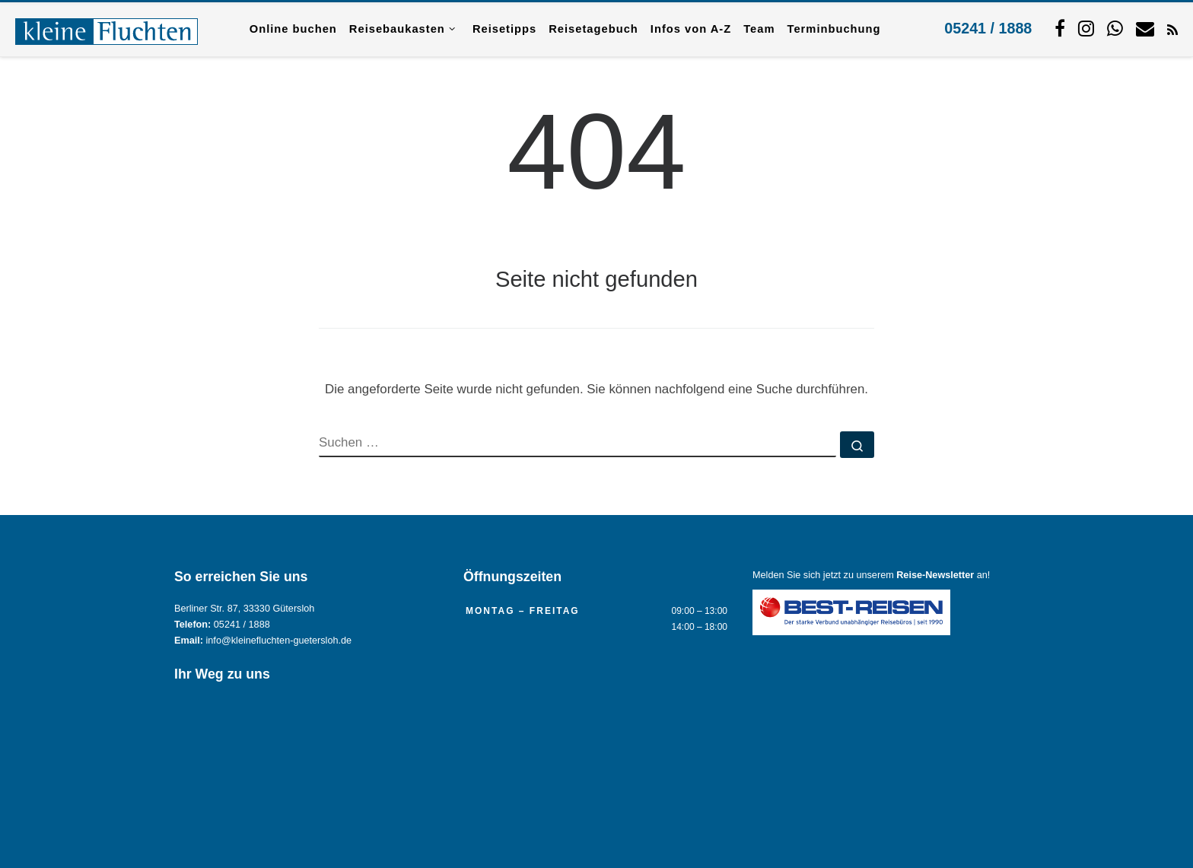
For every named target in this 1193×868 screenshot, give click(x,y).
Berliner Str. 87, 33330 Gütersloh (244, 608)
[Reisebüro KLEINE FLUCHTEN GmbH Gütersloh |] (106, 28)
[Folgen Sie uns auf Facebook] (1060, 28)
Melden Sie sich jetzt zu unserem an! (871, 575)
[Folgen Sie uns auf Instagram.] (1086, 28)
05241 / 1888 (988, 28)
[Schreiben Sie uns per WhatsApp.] (1115, 28)
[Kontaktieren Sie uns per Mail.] (1145, 28)
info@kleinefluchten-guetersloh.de (279, 640)
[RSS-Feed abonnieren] (1172, 29)
